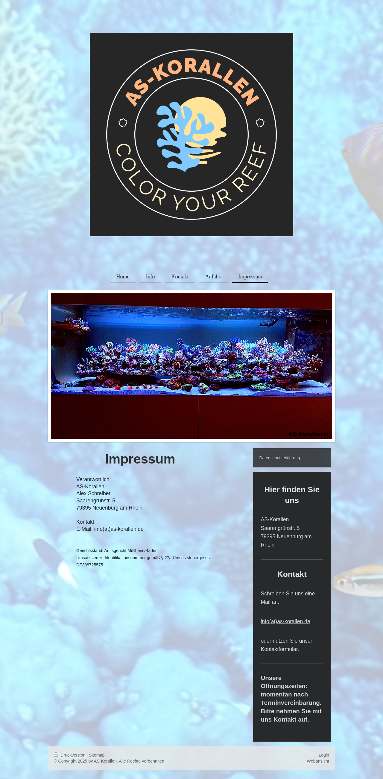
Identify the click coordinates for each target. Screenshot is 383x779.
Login (324, 755)
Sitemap (96, 755)
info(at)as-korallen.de (285, 621)
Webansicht (318, 761)
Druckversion (70, 755)
